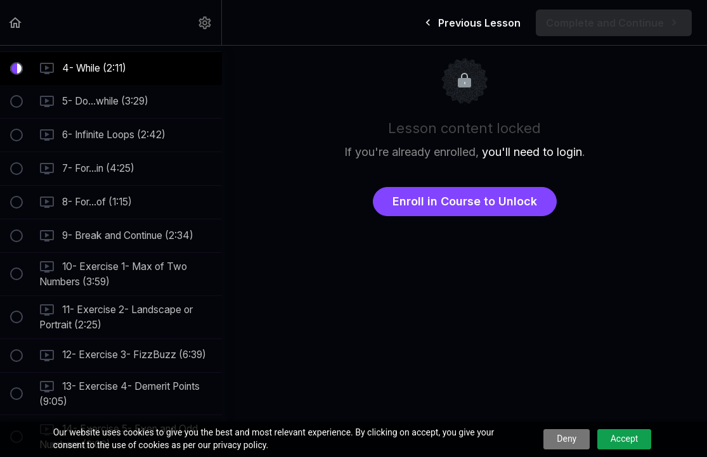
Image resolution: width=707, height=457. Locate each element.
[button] (16, 22)
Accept (625, 439)
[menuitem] (205, 22)
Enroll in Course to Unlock (464, 201)
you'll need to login (532, 151)
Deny (566, 439)
